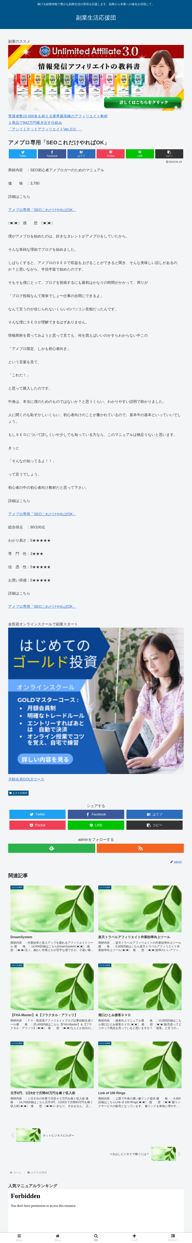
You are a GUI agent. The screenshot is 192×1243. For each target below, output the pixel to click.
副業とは (29, 1224)
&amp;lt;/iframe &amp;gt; (96, 1134)
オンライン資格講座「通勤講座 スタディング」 (108, 1224)
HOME (15, 1224)
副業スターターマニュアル (38, 1189)
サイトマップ (172, 1224)
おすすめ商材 (18, 793)
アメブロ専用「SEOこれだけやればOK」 (42, 210)
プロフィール (151, 1224)
